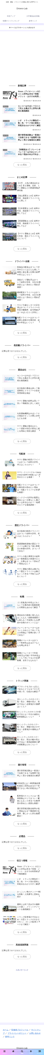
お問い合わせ (35, 1033)
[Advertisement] (22, 57)
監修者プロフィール (19, 1030)
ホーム (5, 1030)
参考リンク (10, 1037)
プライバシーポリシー (17, 1033)
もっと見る (22, 165)
